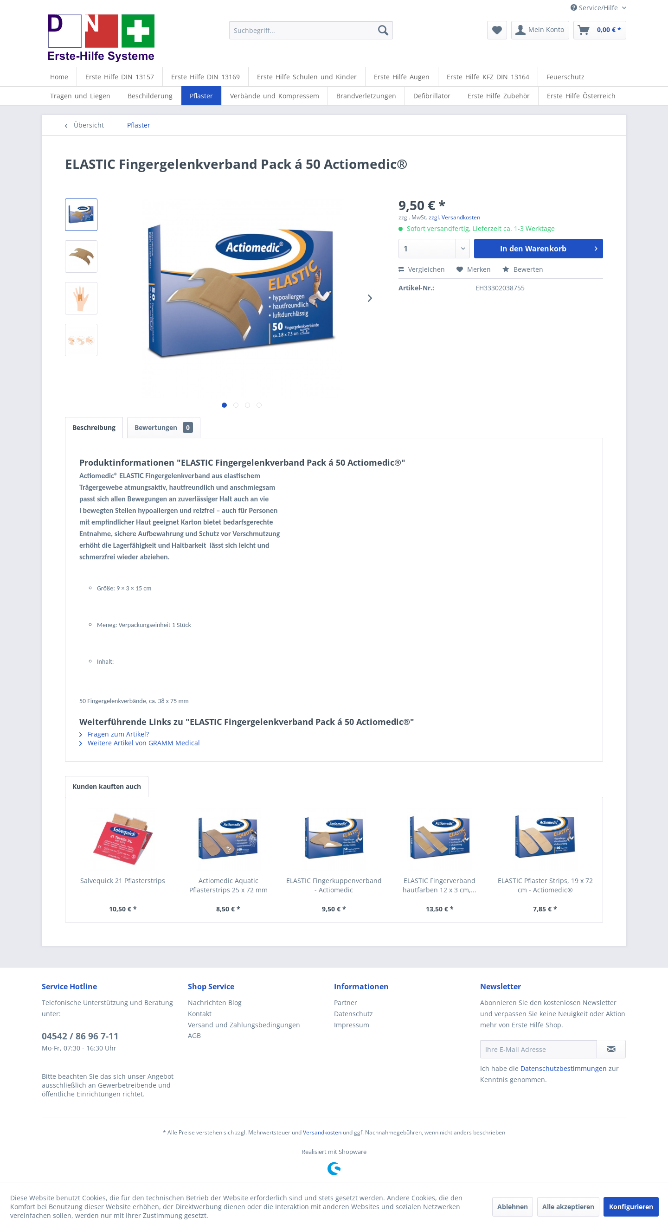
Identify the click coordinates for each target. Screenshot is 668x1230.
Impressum (351, 1024)
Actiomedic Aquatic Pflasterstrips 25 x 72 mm (228, 885)
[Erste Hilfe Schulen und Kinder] (307, 76)
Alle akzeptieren (568, 1206)
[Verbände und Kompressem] (274, 95)
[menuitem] (311, 30)
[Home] (59, 76)
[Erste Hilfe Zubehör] (499, 95)
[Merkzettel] (497, 30)
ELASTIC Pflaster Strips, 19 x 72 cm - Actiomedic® (545, 885)
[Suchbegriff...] (311, 30)
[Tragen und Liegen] (80, 95)
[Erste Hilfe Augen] (402, 76)
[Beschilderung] (150, 95)
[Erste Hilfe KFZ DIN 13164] (488, 76)
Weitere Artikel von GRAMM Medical (139, 742)
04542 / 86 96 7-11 (80, 1036)
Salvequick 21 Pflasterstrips (122, 880)
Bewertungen (164, 427)
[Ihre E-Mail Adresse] (538, 1049)
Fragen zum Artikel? (114, 734)
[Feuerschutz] (565, 76)
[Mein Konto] (540, 30)
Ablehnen (512, 1206)
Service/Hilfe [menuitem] (595, 7)
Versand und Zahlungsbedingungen (244, 1024)
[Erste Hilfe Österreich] (581, 95)
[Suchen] (383, 30)
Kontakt (200, 1013)
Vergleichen (421, 269)
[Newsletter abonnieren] (611, 1049)
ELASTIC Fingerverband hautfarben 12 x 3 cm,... (439, 885)
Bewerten (522, 269)
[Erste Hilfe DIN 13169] (205, 76)
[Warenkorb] (599, 30)
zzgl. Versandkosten (454, 217)
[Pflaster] (201, 95)
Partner (345, 1002)
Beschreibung (94, 427)
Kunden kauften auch (106, 786)
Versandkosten (322, 1132)
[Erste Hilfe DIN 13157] (119, 76)
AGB (194, 1035)
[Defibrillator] (431, 95)
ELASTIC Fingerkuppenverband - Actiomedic (334, 885)
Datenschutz (353, 1013)
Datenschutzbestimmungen (563, 1068)
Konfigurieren (631, 1206)
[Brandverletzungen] (366, 95)
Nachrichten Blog (215, 1002)
